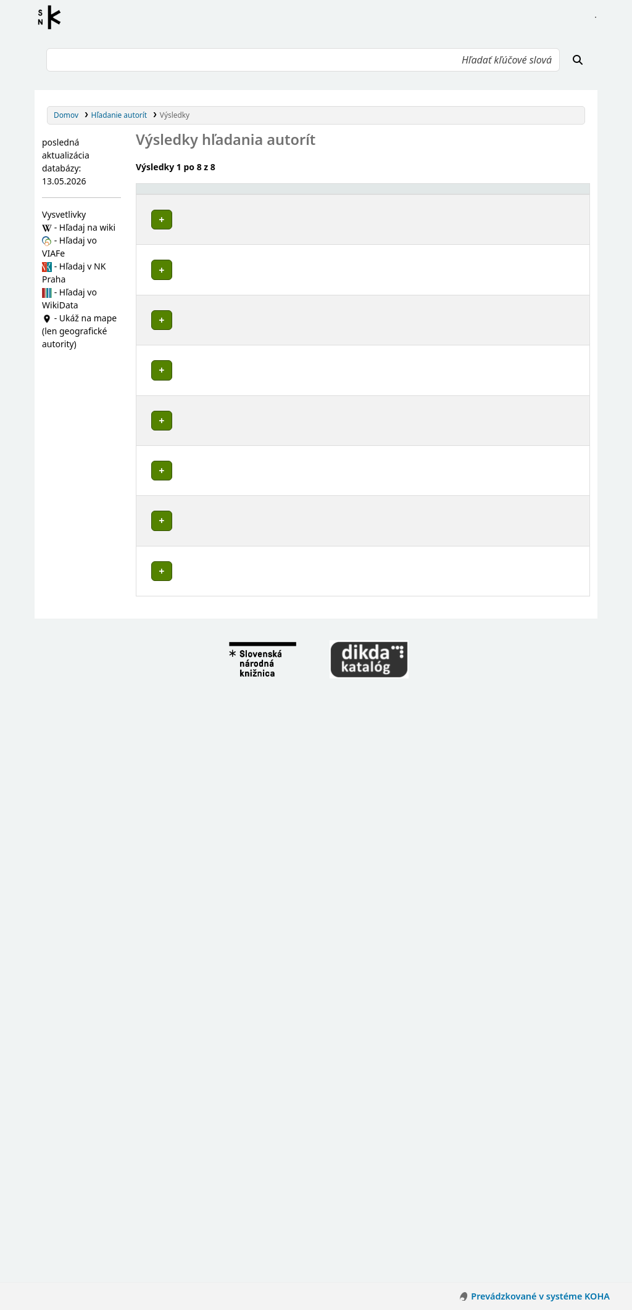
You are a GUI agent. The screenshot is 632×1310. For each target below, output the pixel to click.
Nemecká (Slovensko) (195, 337)
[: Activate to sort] (417, 195)
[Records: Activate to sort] (561, 195)
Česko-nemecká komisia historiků (218, 1171)
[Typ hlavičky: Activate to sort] (485, 195)
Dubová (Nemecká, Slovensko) (212, 657)
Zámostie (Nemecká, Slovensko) (214, 645)
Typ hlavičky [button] (465, 194)
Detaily (417, 217)
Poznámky (159, 255)
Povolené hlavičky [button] (176, 194)
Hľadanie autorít (119, 115)
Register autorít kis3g (53, 17)
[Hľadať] (578, 60)
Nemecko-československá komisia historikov (237, 1160)
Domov (66, 115)
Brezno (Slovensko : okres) (204, 633)
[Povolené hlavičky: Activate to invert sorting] (267, 195)
